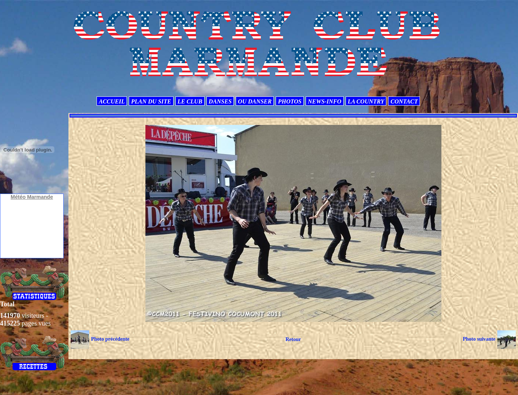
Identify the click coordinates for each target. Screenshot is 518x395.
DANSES (220, 101)
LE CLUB (190, 101)
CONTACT (404, 101)
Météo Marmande (32, 197)
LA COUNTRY (366, 101)
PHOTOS (290, 101)
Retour (293, 339)
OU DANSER (255, 101)
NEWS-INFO (325, 101)
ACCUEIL (112, 101)
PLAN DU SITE (151, 101)
